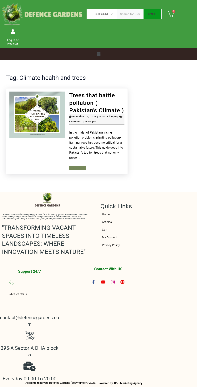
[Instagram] (113, 282)
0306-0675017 (18, 294)
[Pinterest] (122, 282)
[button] (98, 54)
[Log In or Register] (12, 31)
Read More (77, 168)
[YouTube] (103, 282)
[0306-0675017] (11, 282)
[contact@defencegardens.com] (29, 305)
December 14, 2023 (84, 116)
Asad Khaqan (108, 116)
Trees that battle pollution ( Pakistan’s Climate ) (96, 103)
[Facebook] (93, 282)
